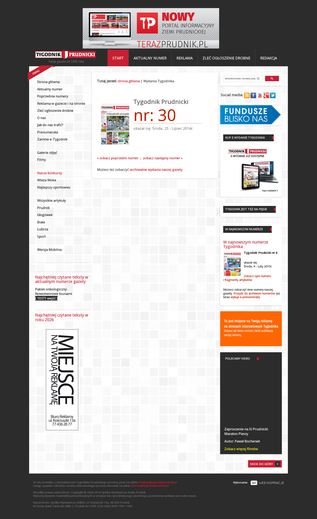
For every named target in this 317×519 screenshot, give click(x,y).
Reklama (184, 58)
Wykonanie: (258, 482)
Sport (41, 236)
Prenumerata (47, 132)
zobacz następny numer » (163, 158)
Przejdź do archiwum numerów (254, 293)
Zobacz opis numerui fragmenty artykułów (247, 278)
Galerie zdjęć (47, 152)
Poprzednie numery (52, 96)
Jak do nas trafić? (50, 124)
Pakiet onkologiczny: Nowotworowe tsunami (53, 294)
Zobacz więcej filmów (241, 448)
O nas (41, 117)
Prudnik (43, 207)
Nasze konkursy (49, 173)
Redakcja (268, 58)
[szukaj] (242, 78)
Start (118, 58)
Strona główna (48, 81)
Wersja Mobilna (49, 249)
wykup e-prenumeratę (245, 297)
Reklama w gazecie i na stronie (61, 103)
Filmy (41, 159)
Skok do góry (261, 464)
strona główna (129, 81)
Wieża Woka (46, 180)
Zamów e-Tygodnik (52, 139)
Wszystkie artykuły (51, 200)
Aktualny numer (150, 58)
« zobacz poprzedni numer (117, 158)
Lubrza (42, 229)
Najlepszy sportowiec (54, 187)
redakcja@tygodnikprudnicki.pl (157, 482)
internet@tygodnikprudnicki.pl (150, 485)
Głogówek (45, 214)
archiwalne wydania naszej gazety (156, 169)
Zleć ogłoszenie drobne (226, 58)
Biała (41, 222)
